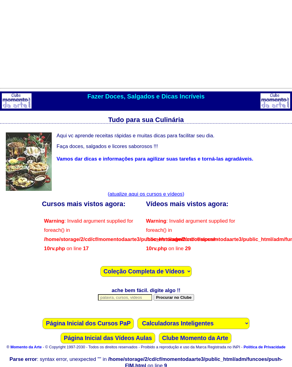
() (146, 194)
